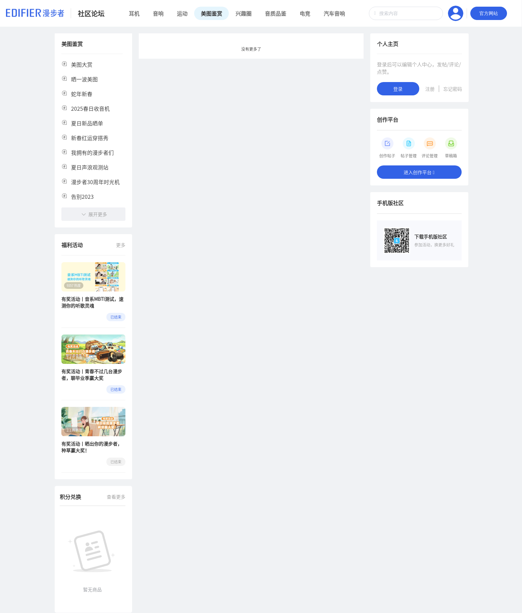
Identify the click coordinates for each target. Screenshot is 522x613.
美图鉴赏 (211, 13)
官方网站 (488, 13)
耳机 (134, 13)
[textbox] (406, 13)
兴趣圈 (243, 13)
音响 (158, 13)
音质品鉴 (275, 13)
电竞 (305, 13)
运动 (182, 13)
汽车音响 (334, 13)
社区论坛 (91, 13)
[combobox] (406, 13)
